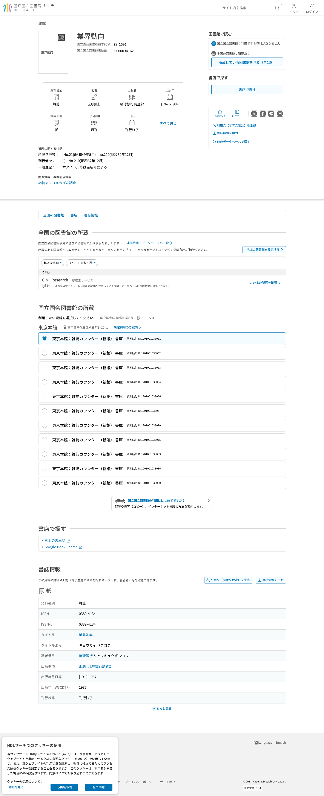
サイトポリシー (170, 782)
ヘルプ (293, 8)
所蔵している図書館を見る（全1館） (247, 62)
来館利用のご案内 (128, 327)
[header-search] (252, 7)
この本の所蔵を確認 (266, 282)
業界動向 (86, 634)
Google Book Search (64, 546)
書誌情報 (91, 214)
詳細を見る (16, 787)
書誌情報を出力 (225, 133)
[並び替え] (52, 262)
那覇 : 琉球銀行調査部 (95, 666)
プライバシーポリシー (140, 782)
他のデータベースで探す (231, 141)
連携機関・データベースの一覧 (150, 243)
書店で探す (247, 89)
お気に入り (220, 113)
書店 (74, 214)
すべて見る (168, 123)
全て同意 (99, 787)
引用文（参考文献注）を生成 (234, 125)
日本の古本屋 (57, 540)
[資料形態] (82, 262)
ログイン (312, 8)
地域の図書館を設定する (266, 249)
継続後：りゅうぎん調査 (57, 182)
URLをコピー (237, 113)
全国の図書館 (53, 214)
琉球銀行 (86, 655)
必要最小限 (64, 787)
